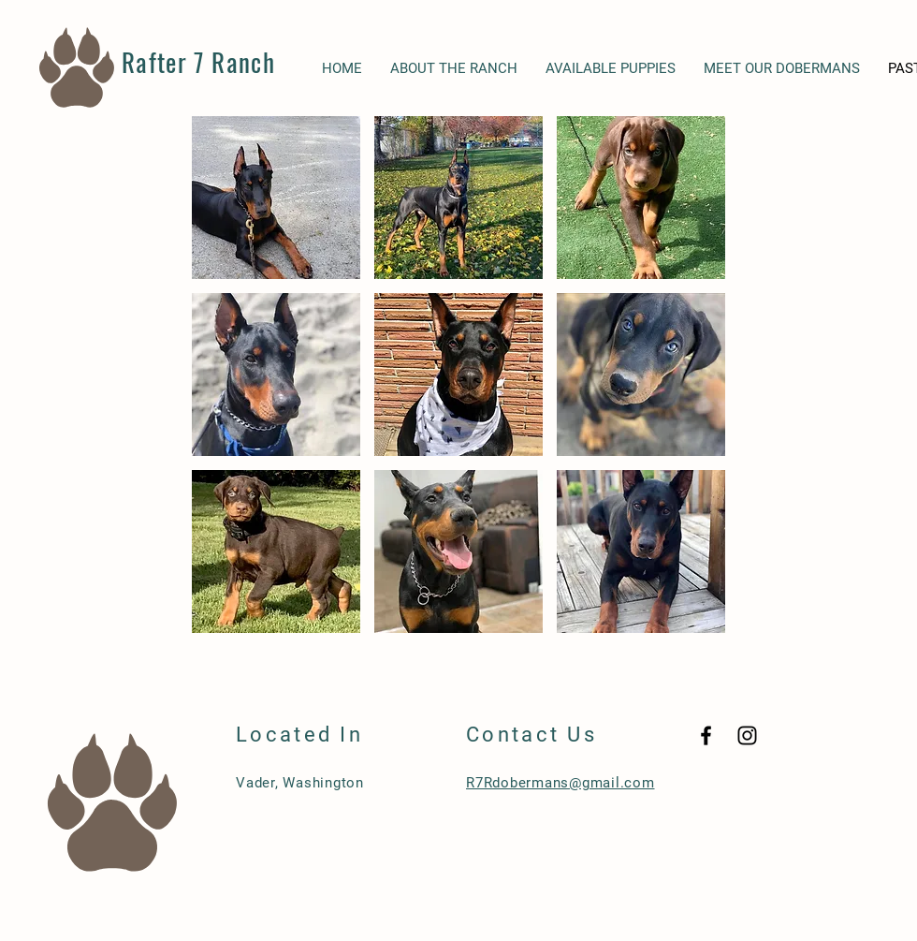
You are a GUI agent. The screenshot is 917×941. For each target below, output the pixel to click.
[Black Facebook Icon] (706, 735)
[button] (276, 197)
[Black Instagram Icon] (747, 735)
